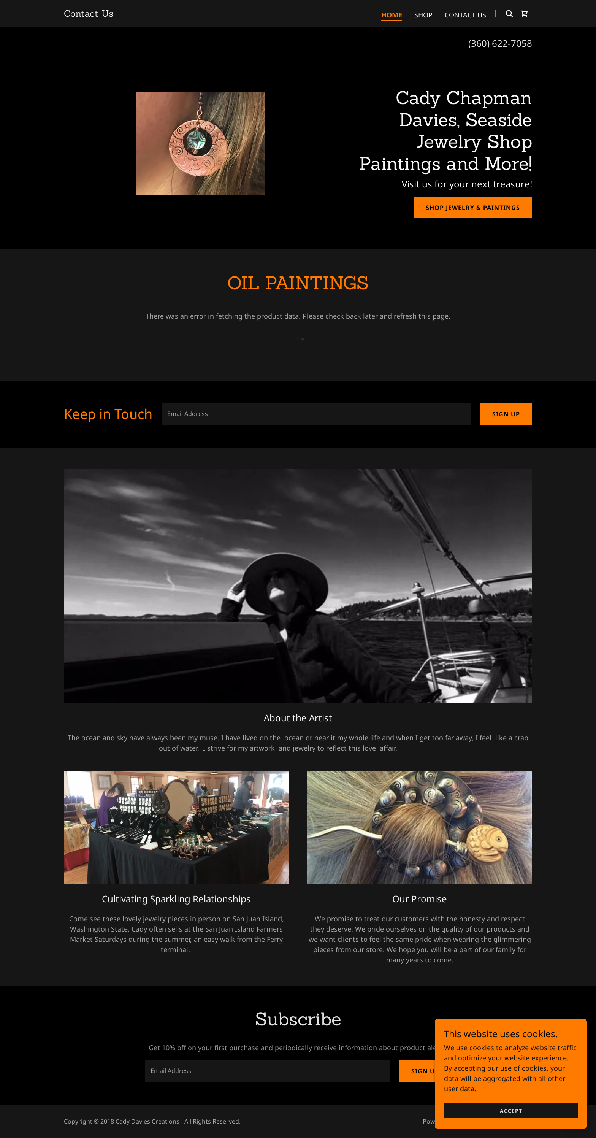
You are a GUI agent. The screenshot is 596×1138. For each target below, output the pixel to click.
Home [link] (391, 14)
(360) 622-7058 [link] (500, 43)
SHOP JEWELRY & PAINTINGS (473, 207)
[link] (88, 14)
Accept (511, 1110)
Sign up (506, 414)
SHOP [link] (423, 14)
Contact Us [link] (465, 14)
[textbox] (316, 414)
